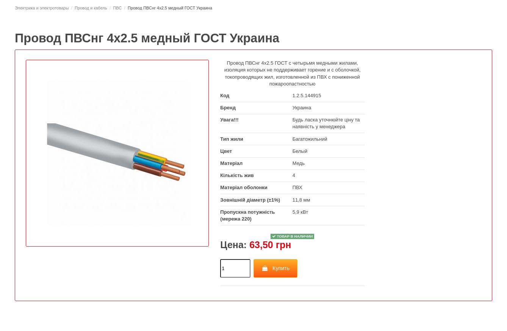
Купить (275, 268)
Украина (302, 107)
